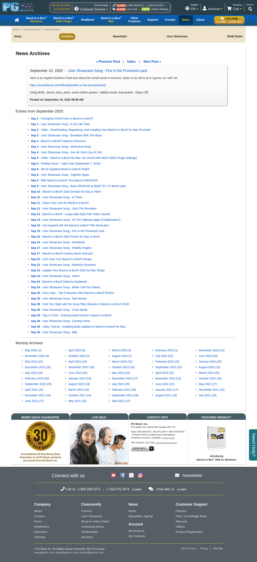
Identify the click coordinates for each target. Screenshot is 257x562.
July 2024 (164, 356)
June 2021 (34, 401)
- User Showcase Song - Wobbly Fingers (61, 247)
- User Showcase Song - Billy (54, 332)
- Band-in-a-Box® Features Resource (58, 141)
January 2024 (210, 361)
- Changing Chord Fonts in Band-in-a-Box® (62, 118)
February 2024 (167, 361)
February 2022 (124, 389)
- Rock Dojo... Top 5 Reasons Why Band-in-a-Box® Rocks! (72, 292)
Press (38, 521)
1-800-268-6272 (135, 5)
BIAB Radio (235, 36)
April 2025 (76, 350)
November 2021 (38, 395)
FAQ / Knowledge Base (191, 516)
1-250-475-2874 (155, 5)
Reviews (87, 537)
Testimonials (89, 531)
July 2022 (121, 384)
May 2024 (34, 361)
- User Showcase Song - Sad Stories (59, 298)
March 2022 (78, 389)
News (18, 36)
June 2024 (208, 356)
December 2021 (211, 389)
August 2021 (166, 395)
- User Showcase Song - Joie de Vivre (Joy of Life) (66, 152)
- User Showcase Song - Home (55, 276)
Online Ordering (159, 9)
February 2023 (37, 378)
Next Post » (152, 61)
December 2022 (125, 378)
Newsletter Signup (140, 516)
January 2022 (166, 389)
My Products (136, 536)
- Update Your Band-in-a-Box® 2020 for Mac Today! (68, 270)
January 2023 (79, 378)
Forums (86, 511)
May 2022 (208, 384)
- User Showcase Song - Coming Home (60, 321)
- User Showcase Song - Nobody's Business (63, 264)
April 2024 (77, 361)
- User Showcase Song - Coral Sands (59, 309)
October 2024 (79, 356)
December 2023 (38, 367)
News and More (31, 29)
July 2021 (208, 395)
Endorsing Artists (92, 526)
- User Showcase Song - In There (57, 197)
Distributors (41, 526)
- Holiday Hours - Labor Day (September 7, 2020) (66, 163)
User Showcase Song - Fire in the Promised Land (107, 71)
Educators (41, 531)
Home (15, 29)
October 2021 (79, 395)
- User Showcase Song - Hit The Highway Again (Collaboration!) (75, 219)
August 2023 (209, 367)
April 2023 (164, 372)
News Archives (52, 29)
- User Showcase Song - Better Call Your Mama (65, 287)
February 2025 (166, 350)
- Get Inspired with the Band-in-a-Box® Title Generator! (70, 225)
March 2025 (121, 350)
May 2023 (121, 372)
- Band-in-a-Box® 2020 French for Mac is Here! (65, 236)
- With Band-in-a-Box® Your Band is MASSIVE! (64, 180)
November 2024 (37, 356)
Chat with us (165, 489)
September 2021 (125, 395)
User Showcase (177, 36)
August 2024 (122, 356)
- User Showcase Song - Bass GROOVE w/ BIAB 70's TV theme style (78, 186)
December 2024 (211, 350)
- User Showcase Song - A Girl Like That (60, 124)
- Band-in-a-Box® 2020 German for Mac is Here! (66, 191)
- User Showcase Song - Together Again (60, 174)
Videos (180, 526)
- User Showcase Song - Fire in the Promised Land (67, 231)
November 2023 (81, 367)
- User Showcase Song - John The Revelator (64, 208)
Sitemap (39, 537)
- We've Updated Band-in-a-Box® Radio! (60, 169)
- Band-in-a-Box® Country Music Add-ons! (62, 253)
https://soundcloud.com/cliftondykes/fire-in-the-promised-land (68, 85)
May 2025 (33, 350)
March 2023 (209, 372)
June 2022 (164, 384)
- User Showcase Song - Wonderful (58, 242)
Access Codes (168, 438)
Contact (39, 516)
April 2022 (34, 389)
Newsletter (120, 36)
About (38, 511)
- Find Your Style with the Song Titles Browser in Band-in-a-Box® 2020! (80, 304)
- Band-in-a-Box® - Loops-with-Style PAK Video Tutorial (70, 214)
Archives (67, 36)
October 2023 (123, 367)
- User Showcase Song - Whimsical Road (61, 146)
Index (131, 61)
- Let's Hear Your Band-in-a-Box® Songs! (61, 259)
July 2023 (34, 372)
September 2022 (38, 384)
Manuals (181, 521)
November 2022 (168, 378)
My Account (136, 530)
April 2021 (121, 401)
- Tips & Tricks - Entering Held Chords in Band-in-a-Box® (71, 315)
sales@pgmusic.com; (67, 552)
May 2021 (77, 401)
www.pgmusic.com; (44, 552)
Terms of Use (188, 548)
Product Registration (189, 531)
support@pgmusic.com (166, 443)
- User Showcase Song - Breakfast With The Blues (66, 135)
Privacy (204, 548)
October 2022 (210, 378)
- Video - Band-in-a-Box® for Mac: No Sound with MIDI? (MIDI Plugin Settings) (84, 157)
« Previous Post (108, 61)
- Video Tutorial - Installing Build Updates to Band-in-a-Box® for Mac (78, 326)
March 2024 (122, 361)
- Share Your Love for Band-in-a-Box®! (60, 202)
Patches (181, 511)
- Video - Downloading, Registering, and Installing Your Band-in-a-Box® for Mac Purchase (91, 129)
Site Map (218, 548)
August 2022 (79, 384)
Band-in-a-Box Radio (95, 521)
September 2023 (168, 367)
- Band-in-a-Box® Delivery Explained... (60, 281)
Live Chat (132, 9)
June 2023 (77, 372)
